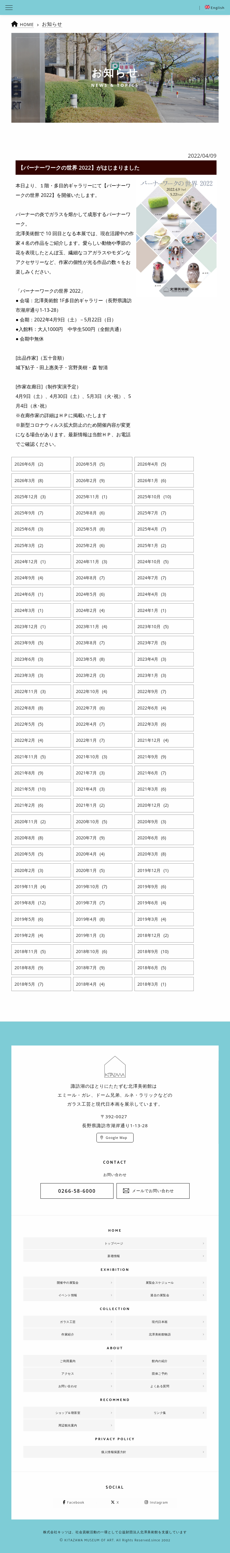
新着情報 (114, 1256)
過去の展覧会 (159, 1295)
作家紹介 (67, 1334)
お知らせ (53, 24)
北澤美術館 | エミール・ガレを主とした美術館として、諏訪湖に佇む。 (115, 7)
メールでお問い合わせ (153, 1191)
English (215, 8)
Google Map (116, 1137)
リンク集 (160, 1413)
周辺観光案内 (67, 1425)
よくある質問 (159, 1386)
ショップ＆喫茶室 (67, 1413)
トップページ (114, 1243)
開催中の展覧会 (68, 1282)
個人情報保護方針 (113, 1452)
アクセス (67, 1373)
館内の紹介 (160, 1361)
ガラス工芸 (68, 1322)
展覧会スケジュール (160, 1282)
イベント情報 (67, 1295)
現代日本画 (160, 1322)
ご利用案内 (68, 1361)
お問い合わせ (67, 1386)
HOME (27, 24)
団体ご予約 (160, 1373)
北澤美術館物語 (160, 1334)
